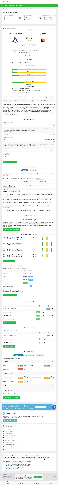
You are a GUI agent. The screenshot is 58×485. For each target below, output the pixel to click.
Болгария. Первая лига (10, 8)
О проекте (5, 479)
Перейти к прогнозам (29, 55)
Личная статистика (10, 467)
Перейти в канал (40, 407)
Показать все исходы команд (11, 397)
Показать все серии (9, 346)
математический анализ (31, 459)
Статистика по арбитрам (12, 464)
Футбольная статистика (12, 468)
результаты (15, 462)
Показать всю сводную (9, 295)
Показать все (29, 84)
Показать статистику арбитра (11, 229)
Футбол (4, 8)
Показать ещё (8, 131)
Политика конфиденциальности (10, 476)
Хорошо (38, 477)
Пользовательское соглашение (9, 477)
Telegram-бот (46, 477)
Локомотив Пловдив (43, 34)
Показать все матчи (9, 261)
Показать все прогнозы (10, 161)
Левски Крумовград (15, 33)
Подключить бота (10, 420)
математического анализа (19, 465)
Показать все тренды (9, 322)
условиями (30, 478)
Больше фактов (29, 215)
